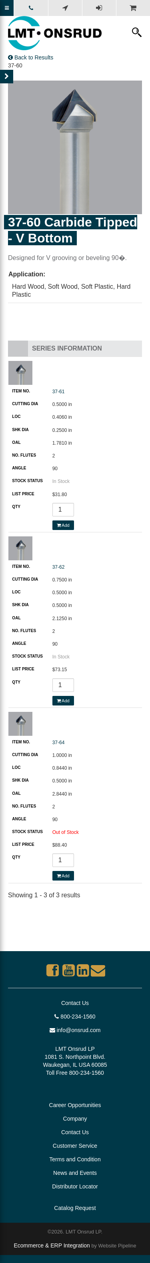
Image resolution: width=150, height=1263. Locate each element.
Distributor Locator (75, 1186)
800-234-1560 (74, 1016)
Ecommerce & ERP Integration (52, 1245)
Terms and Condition (74, 1159)
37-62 (58, 567)
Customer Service (75, 1146)
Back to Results (30, 57)
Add (63, 525)
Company (75, 1118)
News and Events (75, 1173)
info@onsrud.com (75, 1030)
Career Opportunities (75, 1105)
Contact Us (75, 1003)
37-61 (58, 391)
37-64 (58, 742)
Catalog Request (75, 1208)
